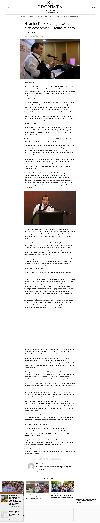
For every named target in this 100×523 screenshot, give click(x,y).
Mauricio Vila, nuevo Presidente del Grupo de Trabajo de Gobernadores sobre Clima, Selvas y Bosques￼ (15, 500)
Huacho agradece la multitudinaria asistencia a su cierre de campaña (62, 496)
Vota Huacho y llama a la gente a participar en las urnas (36, 497)
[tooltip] (90, 7)
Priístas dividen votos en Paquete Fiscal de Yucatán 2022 (14, 514)
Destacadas (27, 19)
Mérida (34, 19)
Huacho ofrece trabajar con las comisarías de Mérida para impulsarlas (86, 500)
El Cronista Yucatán (40, 36)
